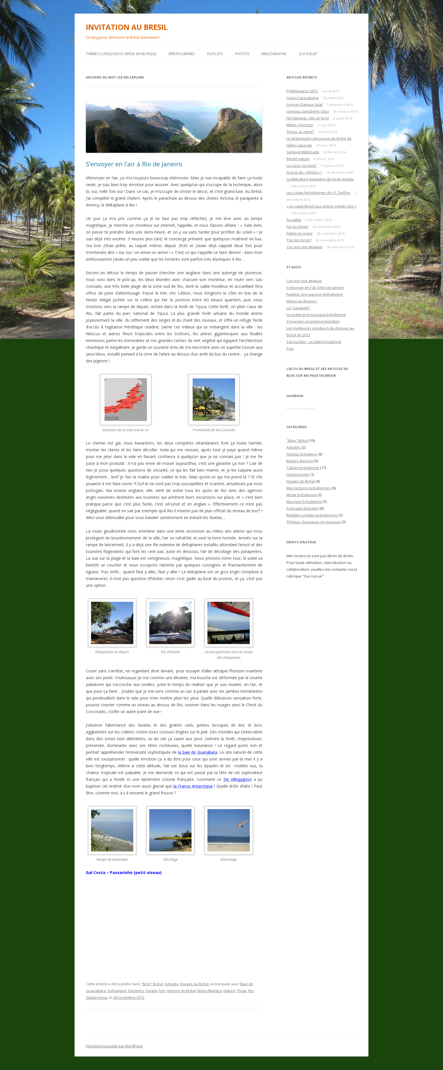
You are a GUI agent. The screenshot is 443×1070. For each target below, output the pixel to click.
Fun (162, 990)
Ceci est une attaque (304, 280)
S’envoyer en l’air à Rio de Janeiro (134, 164)
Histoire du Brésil (181, 990)
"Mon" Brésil (152, 983)
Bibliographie (274, 53)
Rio (251, 990)
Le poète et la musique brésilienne (316, 314)
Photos (242, 53)
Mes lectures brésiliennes (308, 488)
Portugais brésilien (302, 508)
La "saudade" (298, 307)
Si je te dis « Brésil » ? (304, 172)
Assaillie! (293, 219)
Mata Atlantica (209, 990)
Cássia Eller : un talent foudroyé (313, 341)
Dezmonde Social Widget (300, 408)
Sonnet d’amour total (304, 104)
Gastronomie (297, 474)
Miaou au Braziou (301, 301)
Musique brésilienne (304, 501)
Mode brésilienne (301, 494)
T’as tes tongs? (299, 240)
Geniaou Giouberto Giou (307, 111)
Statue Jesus (96, 997)
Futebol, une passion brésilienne (314, 294)
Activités (171, 983)
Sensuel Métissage (302, 151)
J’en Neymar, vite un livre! (307, 118)
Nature (229, 990)
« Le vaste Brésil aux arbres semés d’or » (321, 206)
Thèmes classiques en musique (313, 521)
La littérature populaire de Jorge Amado (320, 179)
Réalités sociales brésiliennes (312, 515)
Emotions (136, 990)
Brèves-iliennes (182, 53)
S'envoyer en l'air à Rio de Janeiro (315, 287)
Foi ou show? (297, 226)
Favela (151, 990)
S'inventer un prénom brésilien (313, 321)
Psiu (290, 348)
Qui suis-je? (308, 53)
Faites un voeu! (299, 233)
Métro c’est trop (299, 124)
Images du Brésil (194, 983)
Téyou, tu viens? (300, 131)
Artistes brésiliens (301, 454)
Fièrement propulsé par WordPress (114, 1046)
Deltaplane (117, 990)
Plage (242, 990)
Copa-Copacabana (302, 97)
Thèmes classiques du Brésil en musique (121, 53)
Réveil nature (297, 158)
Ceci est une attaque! (304, 246)
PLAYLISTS (215, 53)
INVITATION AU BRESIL (127, 27)
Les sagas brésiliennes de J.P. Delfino (318, 192)
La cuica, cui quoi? (301, 165)
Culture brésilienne (302, 467)
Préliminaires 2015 (302, 90)
